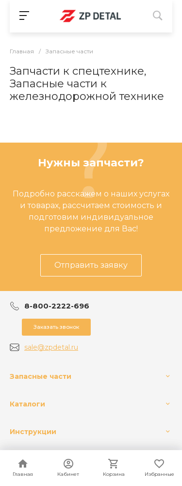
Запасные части (40, 376)
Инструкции (33, 431)
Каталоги (27, 404)
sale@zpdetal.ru (51, 347)
